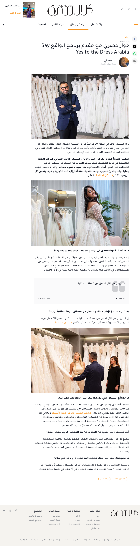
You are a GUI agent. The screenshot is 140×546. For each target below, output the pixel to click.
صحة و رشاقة (93, 520)
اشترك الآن (15, 13)
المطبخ (42, 24)
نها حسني (110, 61)
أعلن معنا (98, 540)
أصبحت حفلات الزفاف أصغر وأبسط (72, 413)
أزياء (78, 516)
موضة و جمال (78, 24)
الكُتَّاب (65, 540)
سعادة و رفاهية (93, 524)
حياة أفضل (97, 24)
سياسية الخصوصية (29, 540)
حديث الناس (58, 24)
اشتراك (87, 540)
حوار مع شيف (35, 520)
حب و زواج (95, 529)
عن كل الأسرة (113, 540)
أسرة (97, 516)
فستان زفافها (104, 175)
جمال (77, 520)
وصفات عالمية (35, 516)
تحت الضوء (55, 520)
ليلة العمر (104, 479)
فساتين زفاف (119, 479)
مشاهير (56, 516)
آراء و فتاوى (54, 524)
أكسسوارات (74, 524)
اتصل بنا (76, 540)
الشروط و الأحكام (50, 540)
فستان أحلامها (63, 322)
